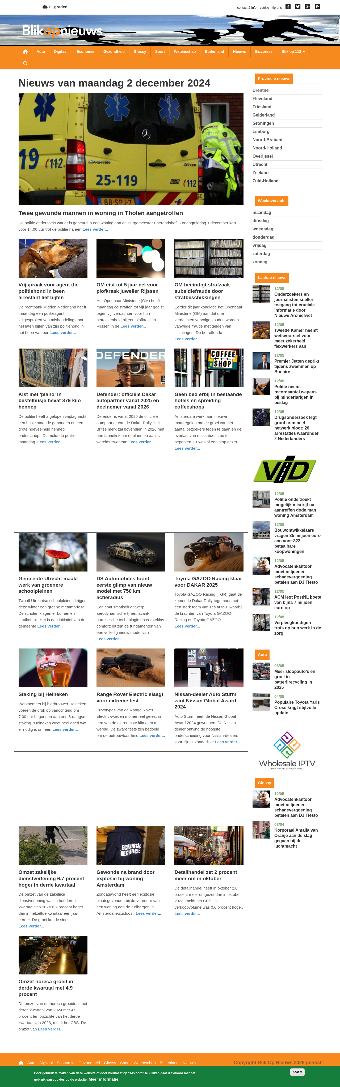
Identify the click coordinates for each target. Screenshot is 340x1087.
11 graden (55, 7)
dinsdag (261, 220)
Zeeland (260, 172)
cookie (264, 8)
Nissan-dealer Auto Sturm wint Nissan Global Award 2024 (205, 700)
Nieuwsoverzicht (25, 51)
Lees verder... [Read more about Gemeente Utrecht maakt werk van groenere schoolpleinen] (50, 626)
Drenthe (260, 90)
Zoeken (25, 63)
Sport (160, 51)
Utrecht (260, 164)
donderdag (264, 237)
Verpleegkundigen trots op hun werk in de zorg (297, 627)
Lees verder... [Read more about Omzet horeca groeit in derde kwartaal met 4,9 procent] (51, 1029)
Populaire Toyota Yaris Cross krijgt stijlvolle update (297, 707)
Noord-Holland (267, 148)
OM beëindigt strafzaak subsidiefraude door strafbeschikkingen (202, 291)
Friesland (262, 107)
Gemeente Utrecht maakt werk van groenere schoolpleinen (48, 585)
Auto (41, 51)
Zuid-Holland (266, 181)
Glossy (140, 51)
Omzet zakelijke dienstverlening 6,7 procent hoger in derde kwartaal (51, 878)
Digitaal (61, 51)
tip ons (277, 8)
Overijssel (263, 156)
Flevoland (262, 98)
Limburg (261, 131)
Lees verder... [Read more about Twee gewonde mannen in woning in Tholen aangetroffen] (95, 229)
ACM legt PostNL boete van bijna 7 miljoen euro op (297, 602)
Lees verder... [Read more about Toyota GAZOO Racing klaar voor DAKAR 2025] (187, 626)
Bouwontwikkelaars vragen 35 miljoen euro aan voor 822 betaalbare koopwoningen (297, 541)
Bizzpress (263, 51)
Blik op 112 (293, 51)
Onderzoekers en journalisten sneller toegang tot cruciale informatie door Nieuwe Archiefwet (294, 305)
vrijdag (259, 245)
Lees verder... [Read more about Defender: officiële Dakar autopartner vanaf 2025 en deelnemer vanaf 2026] (141, 442)
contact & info (247, 8)
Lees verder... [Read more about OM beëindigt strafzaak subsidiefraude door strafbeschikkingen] (187, 339)
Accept (297, 1073)
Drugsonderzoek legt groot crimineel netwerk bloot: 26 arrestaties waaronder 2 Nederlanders (296, 428)
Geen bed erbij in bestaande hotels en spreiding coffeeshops (208, 401)
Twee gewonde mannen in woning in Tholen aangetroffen (101, 212)
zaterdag (261, 253)
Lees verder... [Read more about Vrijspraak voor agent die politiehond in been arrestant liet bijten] (63, 332)
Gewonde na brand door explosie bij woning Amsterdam (125, 878)
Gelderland (264, 115)
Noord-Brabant (268, 140)
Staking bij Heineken (43, 694)
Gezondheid (114, 51)
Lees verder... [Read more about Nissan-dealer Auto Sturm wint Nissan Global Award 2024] (227, 742)
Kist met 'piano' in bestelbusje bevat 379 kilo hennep (50, 401)
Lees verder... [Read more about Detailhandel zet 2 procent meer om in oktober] (187, 913)
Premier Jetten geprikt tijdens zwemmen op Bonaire (296, 366)
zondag (260, 262)
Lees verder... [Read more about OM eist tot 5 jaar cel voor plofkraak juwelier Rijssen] (133, 326)
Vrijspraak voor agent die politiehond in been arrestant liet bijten (49, 291)
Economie (85, 51)
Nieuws (239, 51)
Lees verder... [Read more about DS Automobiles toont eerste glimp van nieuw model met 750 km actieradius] (109, 639)
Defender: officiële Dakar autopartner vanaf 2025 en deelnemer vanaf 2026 (127, 401)
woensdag (263, 229)
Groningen (263, 123)
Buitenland (214, 51)
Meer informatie (103, 1081)
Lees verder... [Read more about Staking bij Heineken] (65, 729)
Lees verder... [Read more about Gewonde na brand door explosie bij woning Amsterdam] (148, 913)
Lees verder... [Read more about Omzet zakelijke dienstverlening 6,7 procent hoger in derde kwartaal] (31, 926)
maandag (262, 212)
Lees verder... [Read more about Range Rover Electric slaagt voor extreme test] (152, 735)
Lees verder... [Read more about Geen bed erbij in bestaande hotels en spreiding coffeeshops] (187, 448)
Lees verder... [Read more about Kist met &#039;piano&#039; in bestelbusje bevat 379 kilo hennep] (50, 442)
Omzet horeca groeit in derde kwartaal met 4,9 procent (46, 988)
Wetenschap (185, 51)
